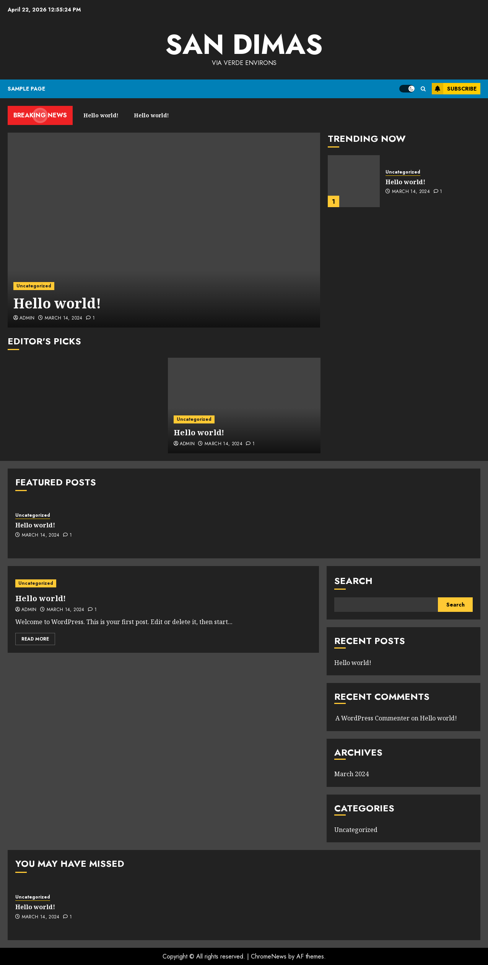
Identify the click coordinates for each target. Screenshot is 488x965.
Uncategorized (33, 285)
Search (353, 580)
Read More (35, 639)
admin (27, 318)
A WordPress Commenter (372, 718)
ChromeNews (268, 956)
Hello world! (57, 303)
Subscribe (454, 88)
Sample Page (26, 88)
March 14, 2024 (64, 318)
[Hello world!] (164, 230)
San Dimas (244, 44)
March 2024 (351, 774)
